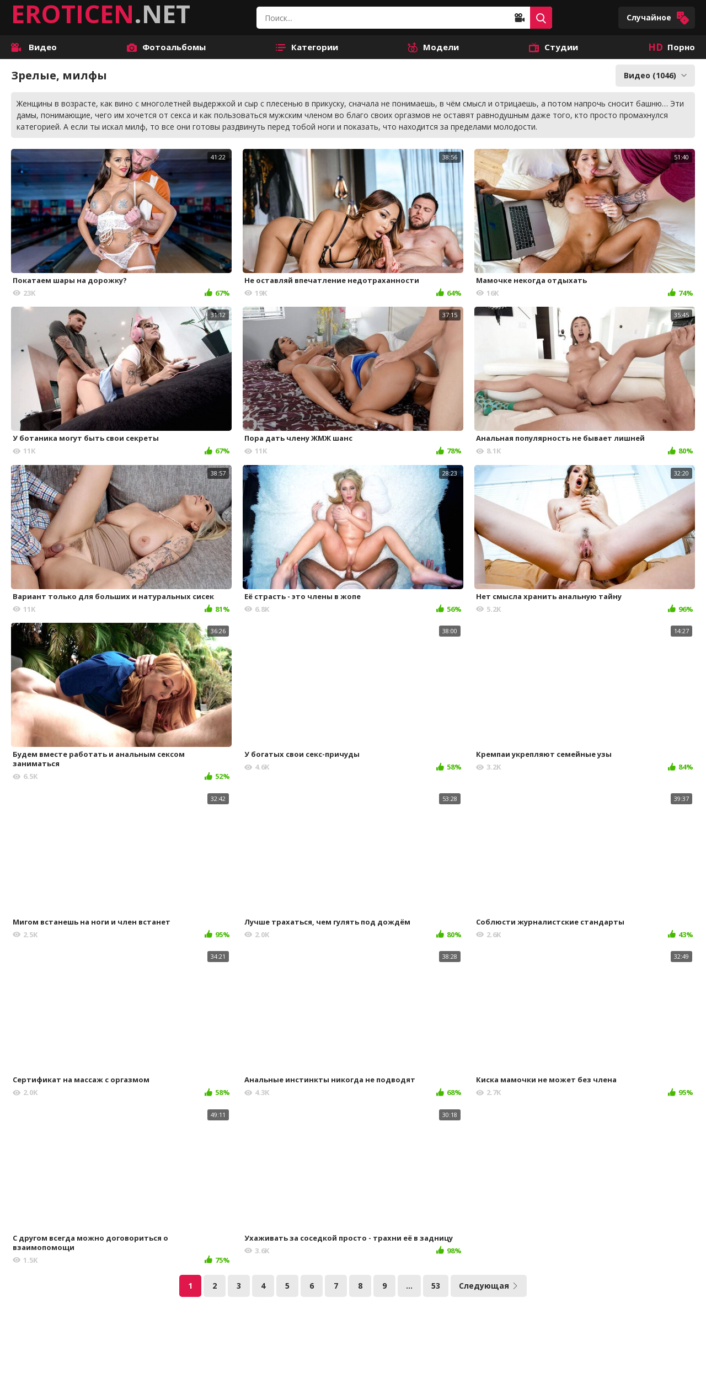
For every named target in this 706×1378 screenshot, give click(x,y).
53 (435, 1285)
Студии (553, 46)
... (409, 1285)
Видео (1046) (655, 75)
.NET (100, 14)
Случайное (658, 18)
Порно (671, 46)
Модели (433, 46)
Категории (307, 46)
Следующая (488, 1285)
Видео (34, 46)
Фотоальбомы (166, 46)
